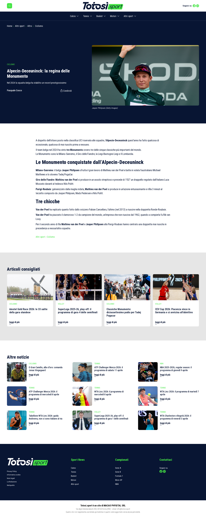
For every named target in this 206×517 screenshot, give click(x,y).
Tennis (86, 16)
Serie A (118, 468)
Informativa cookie (13, 475)
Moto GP (118, 480)
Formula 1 (119, 476)
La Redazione (12, 482)
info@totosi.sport (123, 509)
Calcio (73, 16)
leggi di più (14, 322)
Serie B (118, 472)
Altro (29, 26)
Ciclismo (39, 26)
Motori (113, 16)
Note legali (11, 478)
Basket (99, 16)
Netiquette (11, 485)
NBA (117, 484)
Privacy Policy (12, 471)
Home (9, 26)
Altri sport (128, 16)
